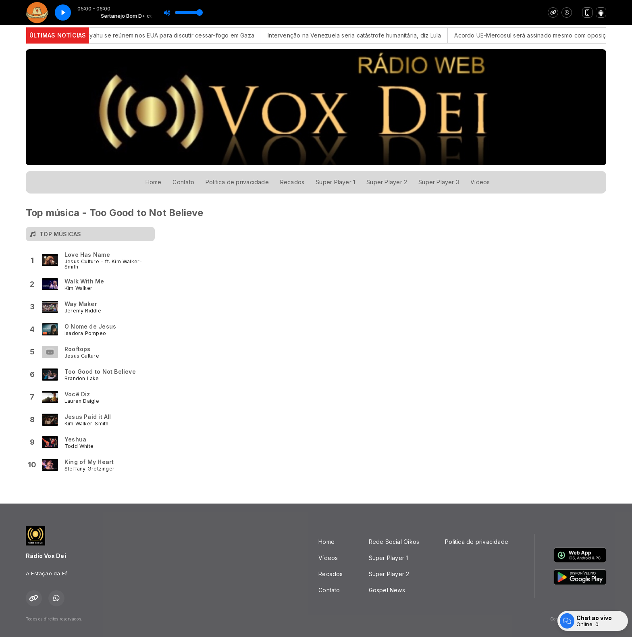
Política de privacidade (237, 182)
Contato (183, 182)
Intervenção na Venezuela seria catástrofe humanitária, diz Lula (359, 35)
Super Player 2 (386, 182)
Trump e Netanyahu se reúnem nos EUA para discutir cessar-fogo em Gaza (157, 35)
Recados (292, 182)
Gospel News (387, 590)
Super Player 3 (438, 182)
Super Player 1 (335, 182)
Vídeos (480, 182)
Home (154, 182)
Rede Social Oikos (394, 541)
